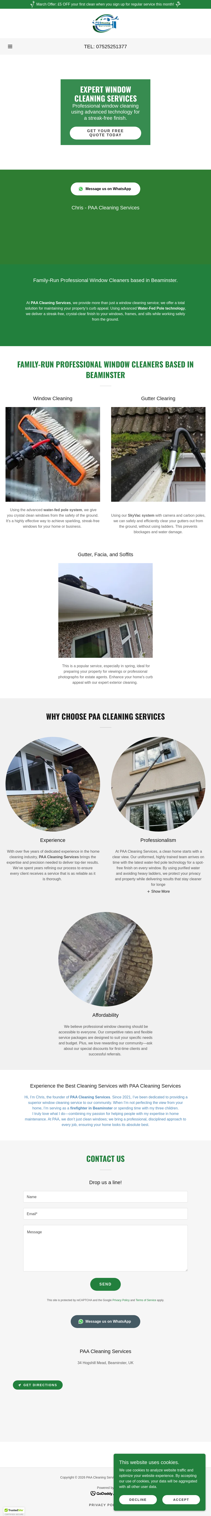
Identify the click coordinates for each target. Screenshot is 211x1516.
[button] (10, 46)
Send (105, 1284)
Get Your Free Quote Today (105, 133)
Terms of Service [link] (146, 1300)
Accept (181, 1499)
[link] (105, 23)
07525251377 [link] (111, 46)
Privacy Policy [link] (121, 1300)
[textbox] (105, 1197)
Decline (137, 1499)
